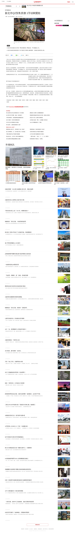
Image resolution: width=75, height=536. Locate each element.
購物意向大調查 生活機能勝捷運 (36, 113)
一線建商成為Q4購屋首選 (12, 265)
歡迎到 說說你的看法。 (17, 107)
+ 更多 (68, 21)
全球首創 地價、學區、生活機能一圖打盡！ (39, 120)
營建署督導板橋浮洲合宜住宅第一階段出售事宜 (40, 116)
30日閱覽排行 (58, 21)
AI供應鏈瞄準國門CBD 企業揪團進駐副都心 (16, 459)
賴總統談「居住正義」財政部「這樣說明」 (16, 308)
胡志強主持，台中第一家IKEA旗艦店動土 (15, 137)
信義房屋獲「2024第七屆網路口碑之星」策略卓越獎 (19, 190)
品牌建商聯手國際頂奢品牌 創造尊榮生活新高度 (18, 254)
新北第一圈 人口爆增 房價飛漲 (36, 118)
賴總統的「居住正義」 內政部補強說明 (15, 222)
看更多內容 (37, 525)
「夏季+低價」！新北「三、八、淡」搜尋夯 (39, 137)
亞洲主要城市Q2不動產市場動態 (36, 132)
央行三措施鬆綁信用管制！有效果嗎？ (15, 373)
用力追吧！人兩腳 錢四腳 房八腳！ (13, 125)
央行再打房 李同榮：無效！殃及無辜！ (14, 116)
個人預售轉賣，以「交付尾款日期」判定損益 (15, 132)
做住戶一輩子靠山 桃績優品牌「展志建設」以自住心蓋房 (63, 157)
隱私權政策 (40, 529)
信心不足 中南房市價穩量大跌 (35, 5)
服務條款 (35, 529)
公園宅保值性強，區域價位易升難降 (14, 319)
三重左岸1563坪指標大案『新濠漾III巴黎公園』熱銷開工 (20, 405)
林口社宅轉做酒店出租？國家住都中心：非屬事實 (18, 448)
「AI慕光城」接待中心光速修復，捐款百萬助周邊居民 (19, 502)
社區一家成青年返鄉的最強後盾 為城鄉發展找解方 (18, 481)
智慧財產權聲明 (51, 529)
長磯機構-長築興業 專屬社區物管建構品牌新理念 (18, 470)
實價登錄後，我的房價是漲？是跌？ (37, 130)
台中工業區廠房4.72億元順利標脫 (14, 491)
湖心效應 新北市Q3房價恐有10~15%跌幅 (15, 113)
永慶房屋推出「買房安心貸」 (13, 341)
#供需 (8, 102)
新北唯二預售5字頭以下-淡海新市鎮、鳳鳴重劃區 (18, 233)
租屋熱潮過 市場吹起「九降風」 (36, 139)
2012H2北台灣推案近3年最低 (12, 123)
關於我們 (26, 529)
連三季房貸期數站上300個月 (12, 244)
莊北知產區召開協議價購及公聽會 (13, 139)
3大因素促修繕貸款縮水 (11, 183)
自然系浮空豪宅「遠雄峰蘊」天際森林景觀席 (17, 513)
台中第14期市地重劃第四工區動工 (37, 134)
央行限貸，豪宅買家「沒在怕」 (13, 351)
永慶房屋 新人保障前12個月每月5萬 (14, 200)
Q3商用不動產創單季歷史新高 (45, 183)
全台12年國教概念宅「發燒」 (36, 123)
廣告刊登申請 (45, 529)
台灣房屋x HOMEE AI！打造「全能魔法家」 (17, 427)
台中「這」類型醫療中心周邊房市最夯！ (16, 330)
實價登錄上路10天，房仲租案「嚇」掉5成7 (15, 130)
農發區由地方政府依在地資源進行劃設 (15, 287)
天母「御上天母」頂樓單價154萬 (14, 362)
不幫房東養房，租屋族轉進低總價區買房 (14, 118)
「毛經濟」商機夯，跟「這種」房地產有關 (16, 276)
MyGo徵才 (31, 529)
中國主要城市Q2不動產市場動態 (13, 134)
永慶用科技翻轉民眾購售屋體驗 (13, 297)
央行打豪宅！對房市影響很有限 (13, 120)
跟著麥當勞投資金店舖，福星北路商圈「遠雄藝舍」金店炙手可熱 (22, 394)
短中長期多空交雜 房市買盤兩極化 (14, 437)
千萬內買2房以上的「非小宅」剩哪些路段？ (17, 211)
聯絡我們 (22, 529)
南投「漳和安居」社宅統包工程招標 (14, 384)
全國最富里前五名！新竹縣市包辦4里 (15, 416)
